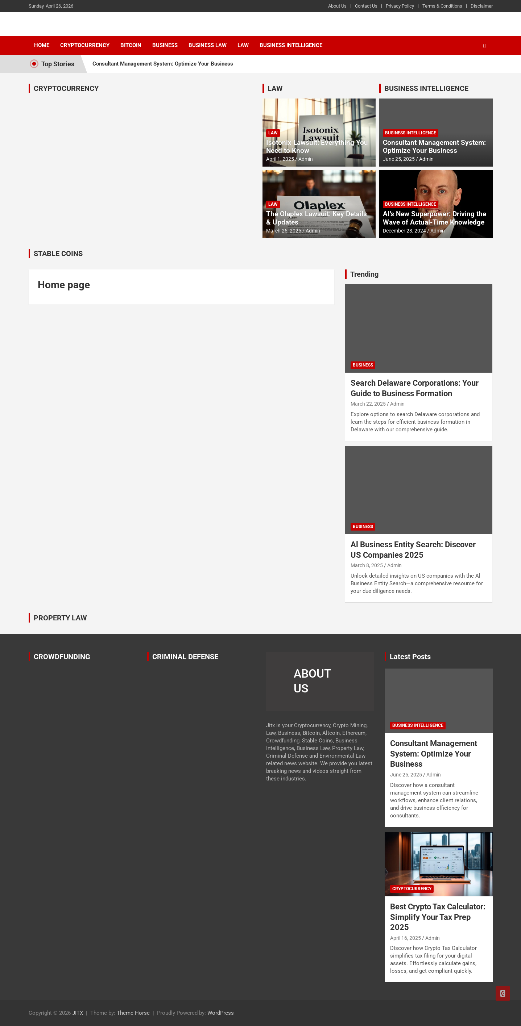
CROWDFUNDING (62, 656)
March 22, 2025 (368, 404)
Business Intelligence (291, 45)
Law (243, 45)
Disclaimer (482, 6)
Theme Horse (133, 1013)
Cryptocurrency (84, 45)
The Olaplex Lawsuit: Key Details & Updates (316, 218)
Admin (305, 159)
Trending (364, 274)
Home (41, 45)
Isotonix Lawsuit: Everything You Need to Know (317, 146)
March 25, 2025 (283, 231)
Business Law (208, 45)
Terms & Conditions (442, 6)
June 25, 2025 (399, 159)
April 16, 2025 (405, 938)
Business (165, 45)
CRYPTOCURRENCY (66, 88)
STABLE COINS (58, 253)
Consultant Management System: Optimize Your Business (162, 63)
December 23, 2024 (404, 231)
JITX (77, 1013)
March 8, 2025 (367, 565)
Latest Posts (410, 656)
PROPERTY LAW (60, 617)
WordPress (220, 1013)
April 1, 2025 (280, 159)
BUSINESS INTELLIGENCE (426, 88)
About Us (337, 6)
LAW (275, 88)
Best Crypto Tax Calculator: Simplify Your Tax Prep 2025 (437, 917)
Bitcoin (130, 45)
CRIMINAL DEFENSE (185, 656)
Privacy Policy (400, 6)
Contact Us (366, 6)
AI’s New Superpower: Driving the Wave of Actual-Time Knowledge (434, 218)
